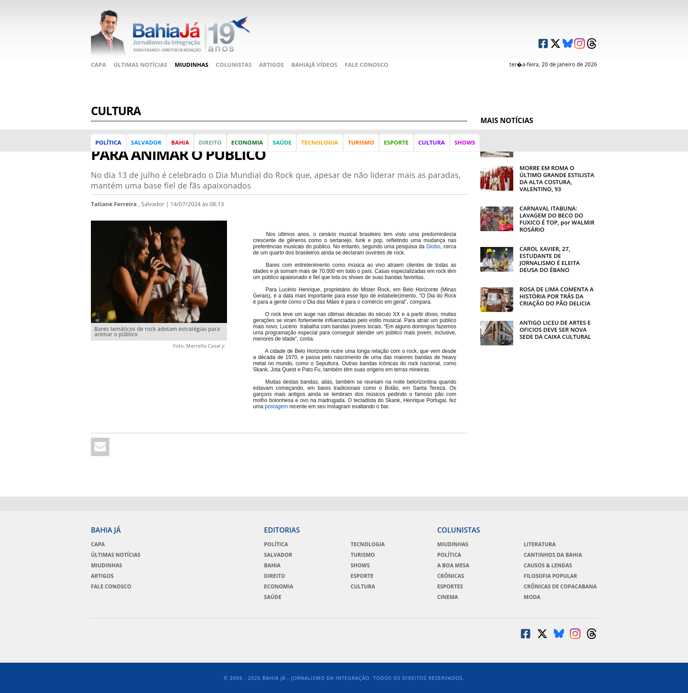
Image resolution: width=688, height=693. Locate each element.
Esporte (396, 142)
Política (108, 142)
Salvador (146, 142)
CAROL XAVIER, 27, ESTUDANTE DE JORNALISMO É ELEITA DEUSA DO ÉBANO (549, 259)
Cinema (447, 597)
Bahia (180, 142)
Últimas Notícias (140, 65)
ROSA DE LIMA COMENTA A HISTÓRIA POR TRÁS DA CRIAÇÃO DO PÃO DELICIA (556, 296)
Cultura (431, 142)
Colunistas (234, 65)
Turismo (361, 142)
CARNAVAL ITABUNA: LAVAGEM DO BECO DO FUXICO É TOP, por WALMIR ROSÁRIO (556, 219)
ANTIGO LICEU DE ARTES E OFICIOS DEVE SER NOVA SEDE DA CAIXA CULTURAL (555, 329)
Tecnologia (319, 142)
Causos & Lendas (548, 565)
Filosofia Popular (550, 576)
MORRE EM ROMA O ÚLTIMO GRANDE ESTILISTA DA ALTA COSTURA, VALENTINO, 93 (556, 178)
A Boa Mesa (453, 565)
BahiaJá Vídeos (314, 65)
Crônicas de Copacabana (560, 586)
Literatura (540, 544)
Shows (464, 142)
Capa (98, 65)
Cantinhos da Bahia (553, 555)
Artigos (271, 65)
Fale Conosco (366, 65)
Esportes (450, 586)
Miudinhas (192, 65)
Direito (210, 142)
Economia (247, 142)
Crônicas (450, 576)
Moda (532, 597)
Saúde (282, 142)
